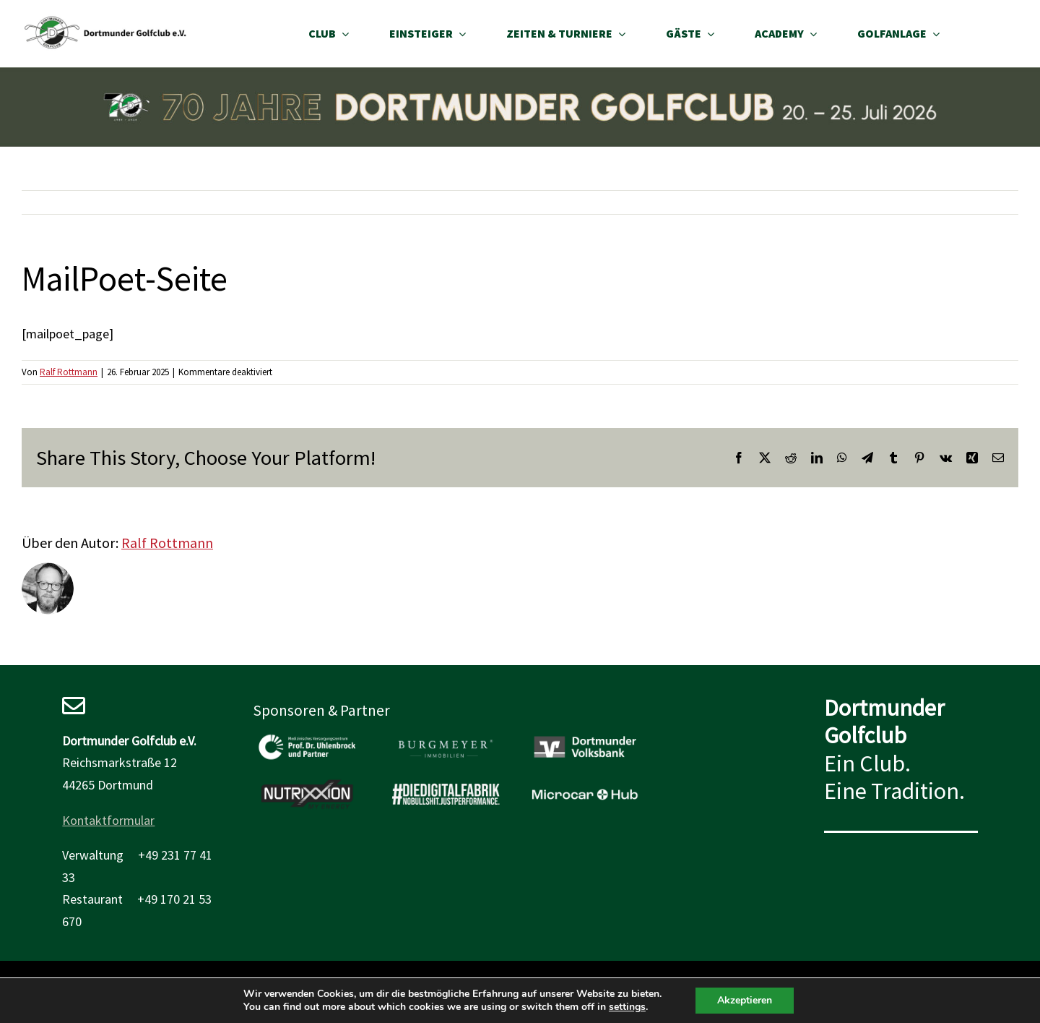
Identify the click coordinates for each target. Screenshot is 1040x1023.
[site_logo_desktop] (105, 20)
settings (627, 1007)
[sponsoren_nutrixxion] (307, 784)
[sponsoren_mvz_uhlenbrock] (307, 736)
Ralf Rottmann (69, 372)
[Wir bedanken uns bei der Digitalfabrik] (445, 784)
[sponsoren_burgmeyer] (445, 736)
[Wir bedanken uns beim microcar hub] (585, 784)
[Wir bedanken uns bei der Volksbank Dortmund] (585, 736)
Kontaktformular (108, 820)
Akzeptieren (744, 1000)
